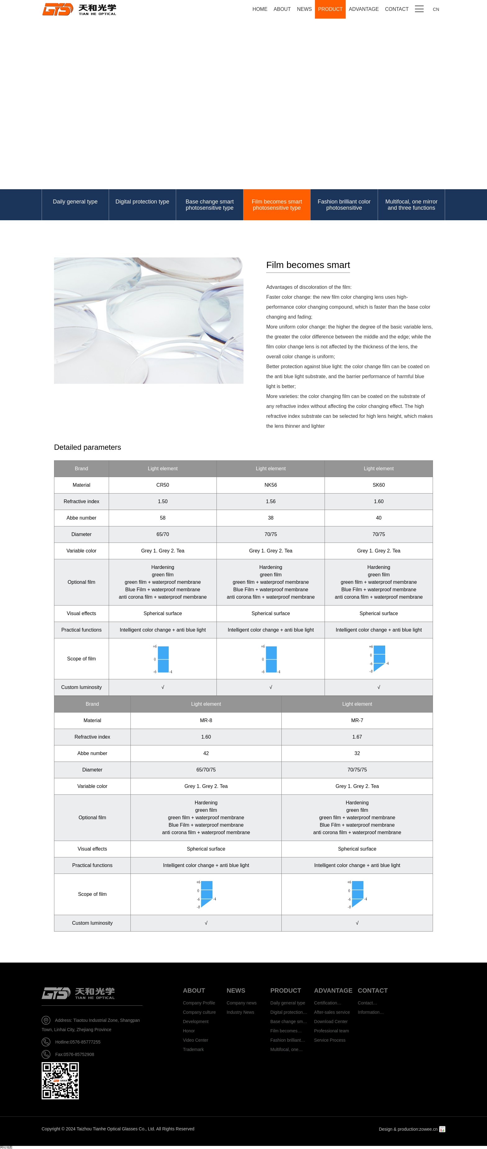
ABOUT (282, 9)
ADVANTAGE (364, 9)
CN (436, 9)
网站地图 (6, 1147)
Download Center (331, 1021)
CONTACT (397, 9)
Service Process (329, 1040)
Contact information (368, 1004)
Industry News (240, 1012)
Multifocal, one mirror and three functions (411, 205)
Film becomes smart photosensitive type (277, 205)
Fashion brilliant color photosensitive (344, 205)
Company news (242, 1002)
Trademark (193, 1049)
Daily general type (75, 202)
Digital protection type (142, 202)
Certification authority (325, 1004)
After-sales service (332, 1012)
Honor (189, 1030)
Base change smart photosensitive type (209, 205)
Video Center (195, 1040)
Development (196, 1021)
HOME (260, 9)
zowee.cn (428, 1129)
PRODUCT (330, 9)
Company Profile (199, 1002)
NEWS (304, 9)
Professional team (331, 1030)
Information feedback (369, 1013)
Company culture (199, 1012)
